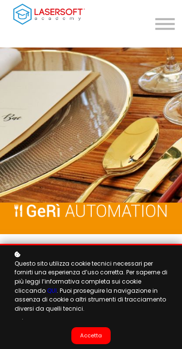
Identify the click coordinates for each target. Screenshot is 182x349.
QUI (52, 290)
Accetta (91, 335)
